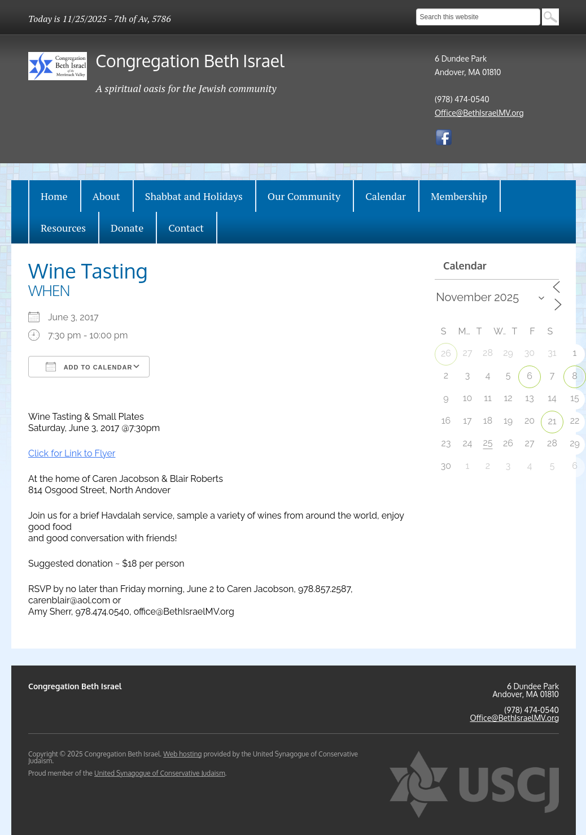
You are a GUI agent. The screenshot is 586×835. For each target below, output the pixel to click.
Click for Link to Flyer (71, 453)
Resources (63, 227)
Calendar (385, 196)
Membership (459, 196)
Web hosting (182, 754)
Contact (186, 227)
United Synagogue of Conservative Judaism (159, 773)
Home (54, 196)
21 (552, 421)
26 (446, 353)
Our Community (304, 196)
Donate (127, 227)
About (106, 196)
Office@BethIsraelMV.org (479, 113)
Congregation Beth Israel (189, 60)
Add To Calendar (89, 367)
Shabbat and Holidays (194, 196)
